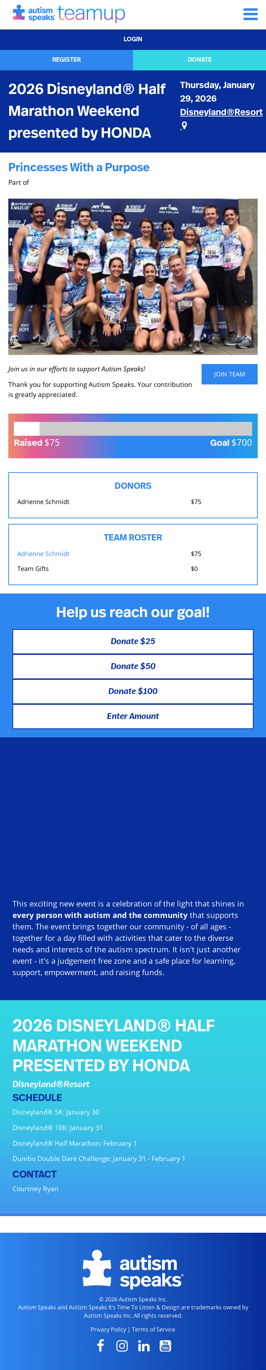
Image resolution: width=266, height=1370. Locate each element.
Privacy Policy (108, 1329)
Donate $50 (133, 666)
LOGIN (133, 39)
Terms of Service (153, 1329)
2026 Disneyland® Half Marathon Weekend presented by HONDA (87, 111)
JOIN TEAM (229, 374)
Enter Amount (133, 716)
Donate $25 (133, 642)
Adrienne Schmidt (43, 553)
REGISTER (66, 60)
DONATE (200, 60)
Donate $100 (133, 691)
